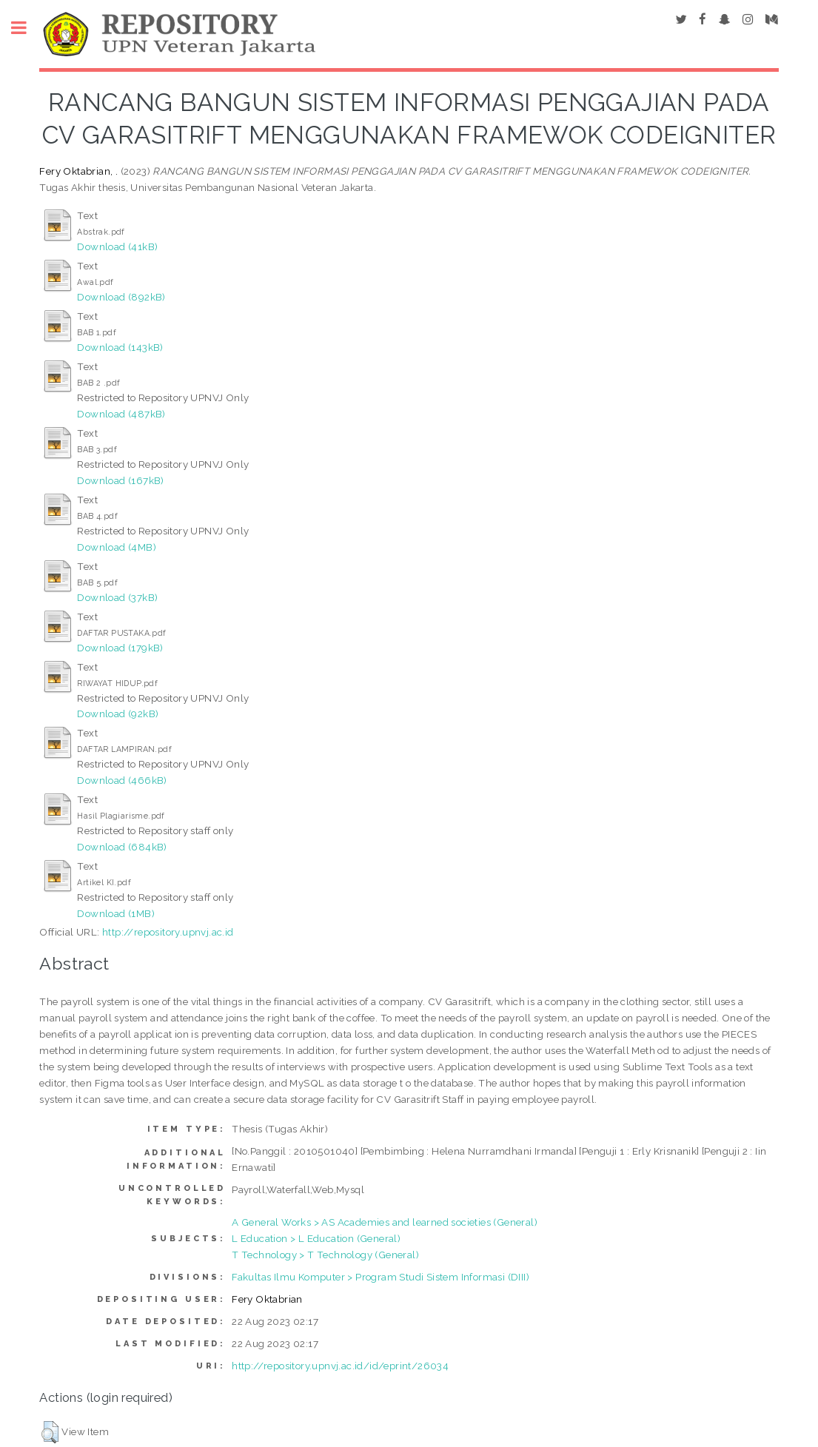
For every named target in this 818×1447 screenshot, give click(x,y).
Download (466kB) (122, 780)
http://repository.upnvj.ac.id (168, 932)
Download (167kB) (120, 480)
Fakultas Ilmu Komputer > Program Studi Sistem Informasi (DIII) (380, 1277)
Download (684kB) (122, 847)
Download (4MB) (116, 547)
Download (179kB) (120, 648)
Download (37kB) (117, 597)
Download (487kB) (121, 414)
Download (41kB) (117, 246)
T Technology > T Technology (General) (325, 1254)
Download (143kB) (120, 347)
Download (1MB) (116, 913)
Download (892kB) (121, 297)
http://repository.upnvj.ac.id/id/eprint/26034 (340, 1366)
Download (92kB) (117, 713)
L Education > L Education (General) (316, 1238)
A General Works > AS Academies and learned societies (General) (384, 1222)
